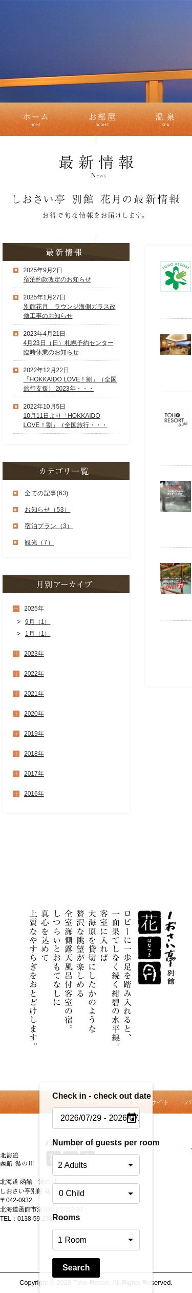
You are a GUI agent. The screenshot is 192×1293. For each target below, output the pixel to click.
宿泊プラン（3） (49, 526)
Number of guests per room (96, 1142)
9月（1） (37, 621)
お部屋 (102, 119)
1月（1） (37, 633)
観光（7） (39, 542)
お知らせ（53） (47, 509)
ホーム (34, 119)
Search (76, 1267)
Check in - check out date (96, 1096)
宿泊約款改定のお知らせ (57, 279)
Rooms (66, 1217)
